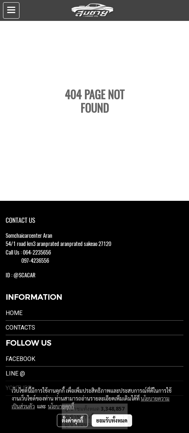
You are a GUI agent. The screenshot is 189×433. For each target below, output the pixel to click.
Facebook (20, 358)
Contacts (20, 327)
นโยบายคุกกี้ (61, 406)
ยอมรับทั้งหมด (112, 420)
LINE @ (15, 373)
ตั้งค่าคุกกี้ (72, 420)
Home (14, 313)
